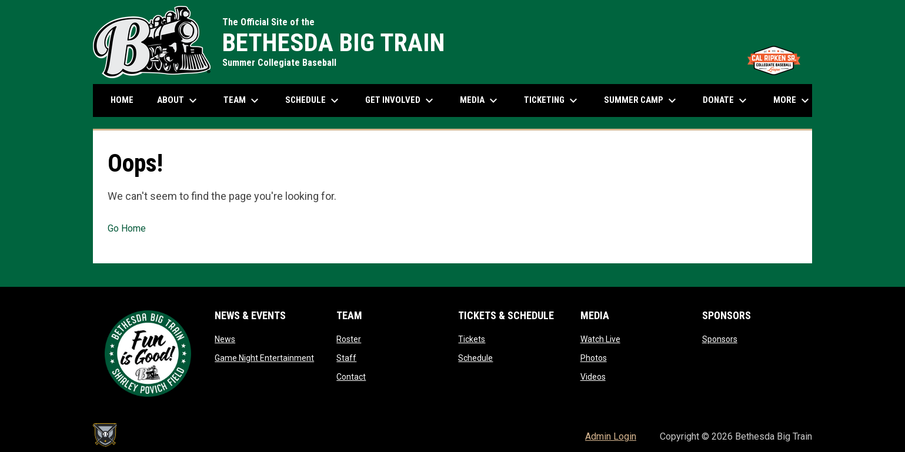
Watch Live (600, 339)
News (225, 339)
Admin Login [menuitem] (610, 436)
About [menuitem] (178, 100)
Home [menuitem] (122, 100)
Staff (346, 358)
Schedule (475, 358)
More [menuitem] (792, 100)
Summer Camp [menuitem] (641, 100)
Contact (351, 376)
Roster (348, 339)
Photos (593, 358)
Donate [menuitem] (726, 100)
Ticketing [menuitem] (552, 100)
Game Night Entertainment (264, 358)
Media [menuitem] (480, 100)
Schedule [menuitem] (317, 100)
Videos (593, 376)
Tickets (471, 339)
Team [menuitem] (242, 100)
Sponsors (719, 339)
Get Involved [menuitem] (400, 100)
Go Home (127, 228)
